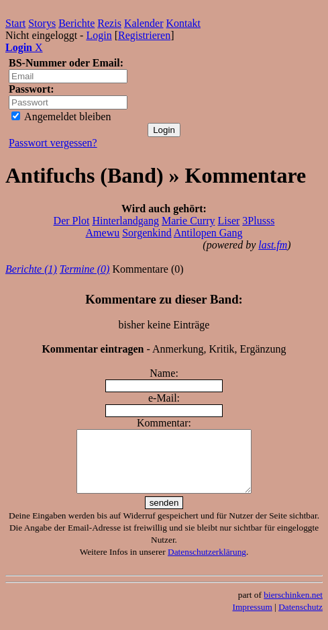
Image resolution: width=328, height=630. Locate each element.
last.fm (272, 245)
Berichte (76, 23)
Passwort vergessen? (53, 142)
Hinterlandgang (125, 220)
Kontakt (183, 23)
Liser (228, 220)
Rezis (109, 23)
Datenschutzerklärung (207, 564)
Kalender (144, 23)
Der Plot (72, 220)
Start (15, 23)
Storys (42, 23)
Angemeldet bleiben (61, 116)
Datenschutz (300, 619)
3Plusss (258, 220)
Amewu (103, 232)
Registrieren (144, 35)
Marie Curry (188, 220)
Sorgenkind (146, 232)
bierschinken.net (293, 607)
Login (98, 35)
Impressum (252, 619)
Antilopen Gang (208, 232)
